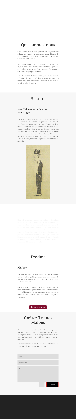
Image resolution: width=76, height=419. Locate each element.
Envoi (52, 384)
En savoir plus (38, 307)
